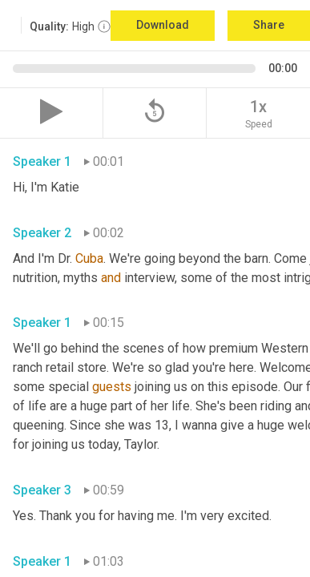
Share (268, 24)
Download (162, 24)
